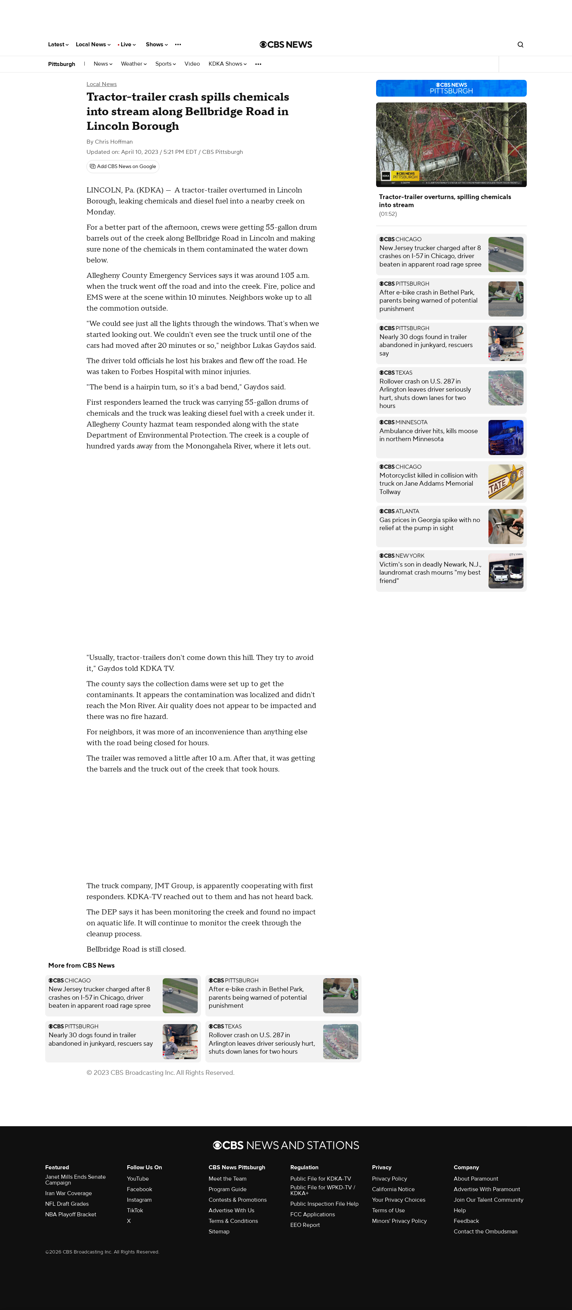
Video (192, 64)
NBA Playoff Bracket (70, 1214)
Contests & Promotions (238, 1200)
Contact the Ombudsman (486, 1232)
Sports (165, 64)
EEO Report (305, 1225)
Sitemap (219, 1232)
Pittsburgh (61, 64)
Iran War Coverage (68, 1193)
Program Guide (228, 1189)
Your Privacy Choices (398, 1200)
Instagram (139, 1200)
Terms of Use (388, 1210)
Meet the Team (228, 1179)
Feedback (466, 1221)
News (103, 64)
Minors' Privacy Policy (399, 1221)
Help (460, 1210)
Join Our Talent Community (488, 1200)
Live (128, 44)
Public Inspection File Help (324, 1204)
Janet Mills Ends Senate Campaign (75, 1180)
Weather (134, 64)
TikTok (135, 1210)
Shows (157, 44)
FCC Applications (312, 1214)
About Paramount (476, 1179)
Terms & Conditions (233, 1221)
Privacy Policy (389, 1179)
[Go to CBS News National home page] (286, 44)
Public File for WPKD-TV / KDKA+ (322, 1190)
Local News (93, 44)
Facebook (139, 1189)
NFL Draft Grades (67, 1204)
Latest (58, 44)
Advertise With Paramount (487, 1189)
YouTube (138, 1179)
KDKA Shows (228, 64)
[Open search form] (520, 44)
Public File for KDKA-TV (320, 1179)
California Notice (393, 1189)
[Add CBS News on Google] (122, 166)
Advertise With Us (231, 1210)
